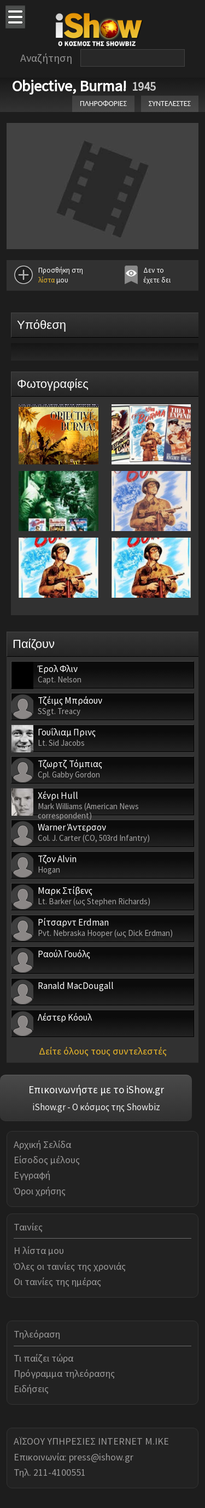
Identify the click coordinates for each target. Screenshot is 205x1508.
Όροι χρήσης (40, 1191)
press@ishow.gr (101, 1457)
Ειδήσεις (31, 1388)
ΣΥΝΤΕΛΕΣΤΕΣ (170, 103)
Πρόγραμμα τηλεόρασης (64, 1373)
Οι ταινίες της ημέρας (57, 1281)
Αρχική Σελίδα (42, 1144)
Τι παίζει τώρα (43, 1358)
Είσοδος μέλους (47, 1159)
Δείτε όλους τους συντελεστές (103, 1051)
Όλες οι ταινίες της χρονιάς (70, 1266)
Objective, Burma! (69, 86)
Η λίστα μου (39, 1250)
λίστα (46, 280)
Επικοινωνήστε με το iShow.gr (96, 1089)
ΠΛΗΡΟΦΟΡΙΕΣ (103, 103)
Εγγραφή (32, 1175)
